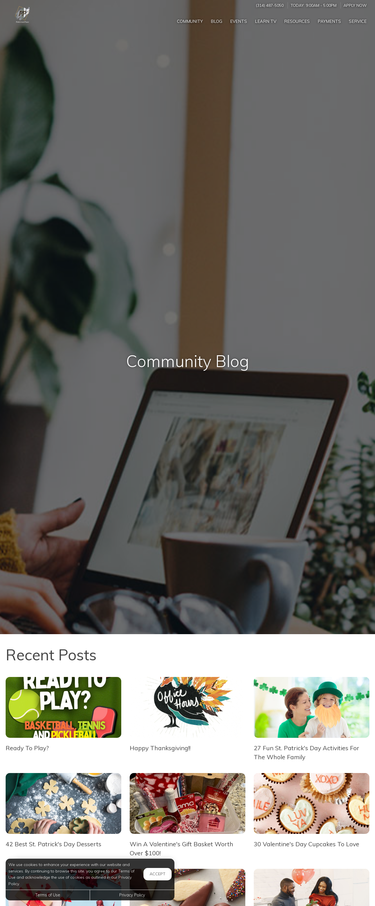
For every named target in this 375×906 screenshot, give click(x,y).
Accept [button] (157, 873)
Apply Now (355, 5)
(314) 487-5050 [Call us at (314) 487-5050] (270, 5)
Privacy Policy (132, 895)
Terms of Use (47, 895)
